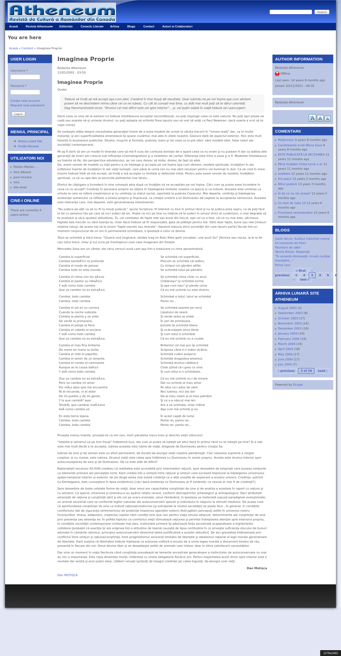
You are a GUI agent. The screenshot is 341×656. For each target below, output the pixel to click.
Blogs (131, 26)
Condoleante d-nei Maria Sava (300, 145)
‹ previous (286, 371)
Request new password (27, 105)
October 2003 (288, 318)
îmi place (284, 179)
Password (18, 86)
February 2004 (288, 339)
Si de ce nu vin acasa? (294, 193)
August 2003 (287, 308)
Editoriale (66, 26)
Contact (148, 26)
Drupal (298, 384)
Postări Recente (28, 146)
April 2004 (285, 349)
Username (19, 70)
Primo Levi (282, 265)
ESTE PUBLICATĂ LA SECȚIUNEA (301, 154)
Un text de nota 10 (292, 203)
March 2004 (286, 344)
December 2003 (290, 328)
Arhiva (114, 26)
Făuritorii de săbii (287, 247)
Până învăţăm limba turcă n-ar (300, 164)
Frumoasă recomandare (295, 212)
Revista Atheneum (37, 27)
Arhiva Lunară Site (30, 141)
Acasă (13, 26)
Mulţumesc (286, 140)
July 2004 (285, 364)
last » (305, 279)
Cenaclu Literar (90, 27)
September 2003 (290, 313)
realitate (284, 174)
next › (322, 371)
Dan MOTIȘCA (67, 575)
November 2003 (290, 323)
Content (27, 48)
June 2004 (285, 359)
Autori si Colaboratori (177, 26)
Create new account (25, 101)
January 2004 (288, 333)
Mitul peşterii (287, 184)
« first (301, 270)
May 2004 (285, 354)
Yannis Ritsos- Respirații (292, 252)
